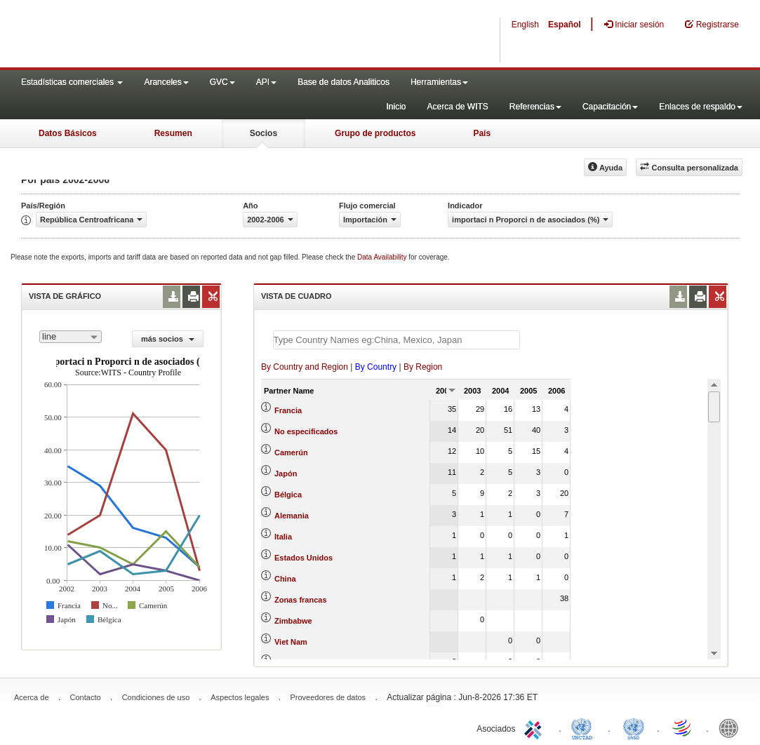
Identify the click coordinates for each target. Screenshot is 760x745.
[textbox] (396, 339)
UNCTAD (585, 727)
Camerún (291, 452)
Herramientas (439, 82)
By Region (423, 367)
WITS (140, 35)
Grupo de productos (375, 133)
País (482, 133)
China (285, 579)
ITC (535, 727)
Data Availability (382, 257)
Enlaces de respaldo (700, 107)
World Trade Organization (683, 727)
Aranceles (166, 82)
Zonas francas (300, 600)
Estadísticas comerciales (72, 82)
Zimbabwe (293, 621)
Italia (283, 536)
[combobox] (70, 336)
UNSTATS (634, 727)
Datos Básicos (68, 133)
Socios (263, 133)
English (525, 24)
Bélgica (288, 494)
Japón (285, 473)
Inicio (396, 107)
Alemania (291, 515)
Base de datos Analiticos (343, 82)
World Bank (732, 727)
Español (564, 24)
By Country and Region (304, 367)
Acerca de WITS (457, 107)
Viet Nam (290, 642)
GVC (222, 82)
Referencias (535, 107)
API (266, 82)
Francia (288, 410)
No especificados (306, 431)
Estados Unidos (303, 557)
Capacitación (610, 107)
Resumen (173, 133)
